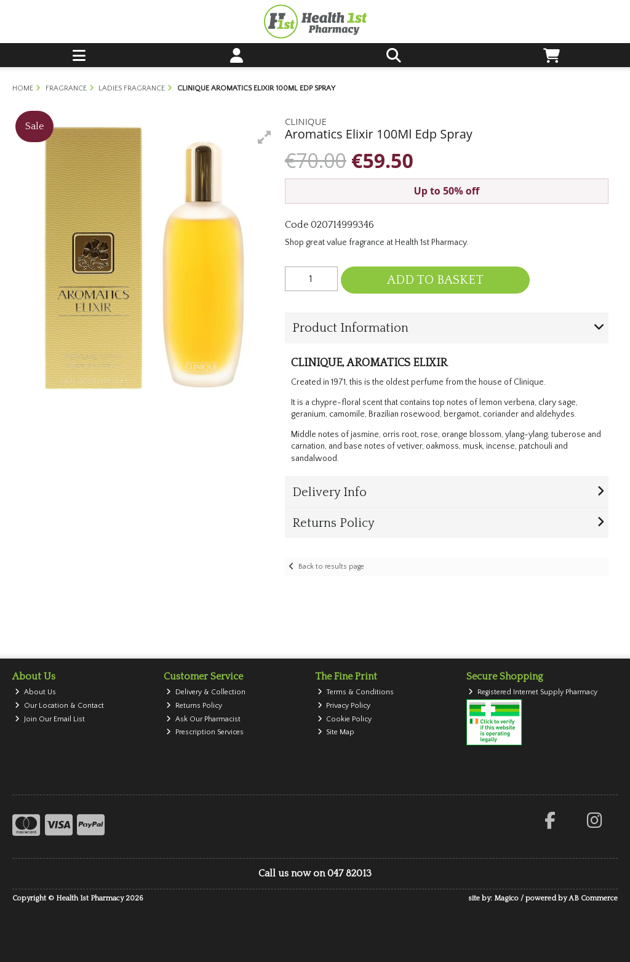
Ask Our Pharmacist (203, 719)
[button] (264, 137)
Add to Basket (435, 280)
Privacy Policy (344, 706)
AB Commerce (593, 898)
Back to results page (331, 567)
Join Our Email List (50, 719)
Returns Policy (194, 706)
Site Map (336, 732)
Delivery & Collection (205, 692)
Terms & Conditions (355, 692)
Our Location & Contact (59, 706)
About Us (35, 692)
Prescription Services (205, 732)
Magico (506, 898)
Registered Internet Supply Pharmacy (532, 692)
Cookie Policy (344, 719)
